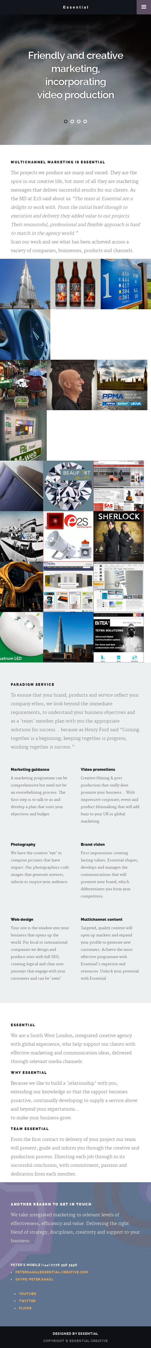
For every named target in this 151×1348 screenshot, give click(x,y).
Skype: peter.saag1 (34, 1279)
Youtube (27, 1294)
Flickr (25, 1308)
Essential (75, 7)
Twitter (27, 1301)
